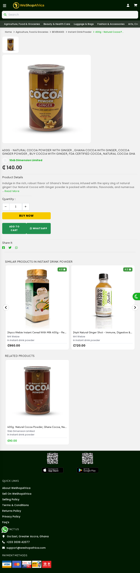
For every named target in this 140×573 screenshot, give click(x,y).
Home (8, 31)
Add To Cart (14, 228)
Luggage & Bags (84, 24)
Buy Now (26, 216)
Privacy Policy (11, 516)
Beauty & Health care (57, 24)
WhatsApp (38, 228)
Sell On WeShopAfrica (16, 494)
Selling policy (10, 499)
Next (135, 307)
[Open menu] (4, 6)
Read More (12, 191)
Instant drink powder (79, 31)
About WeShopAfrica (16, 488)
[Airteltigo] (26, 564)
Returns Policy (11, 511)
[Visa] (6, 564)
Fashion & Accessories (111, 24)
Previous (6, 307)
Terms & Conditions (15, 505)
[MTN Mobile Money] (36, 564)
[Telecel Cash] (46, 564)
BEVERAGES (58, 31)
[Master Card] (16, 564)
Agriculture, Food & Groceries (22, 24)
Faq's (5, 522)
